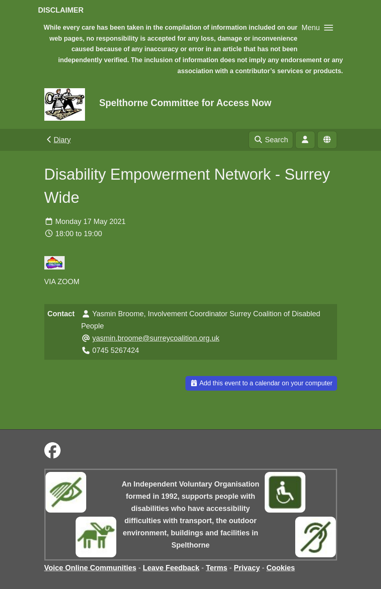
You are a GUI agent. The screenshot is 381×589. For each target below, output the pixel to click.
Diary (58, 140)
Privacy (247, 568)
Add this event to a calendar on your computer (261, 383)
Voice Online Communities (90, 568)
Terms (216, 568)
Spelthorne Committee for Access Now (185, 103)
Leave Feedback (171, 568)
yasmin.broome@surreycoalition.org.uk (155, 338)
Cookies (280, 568)
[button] (317, 27)
